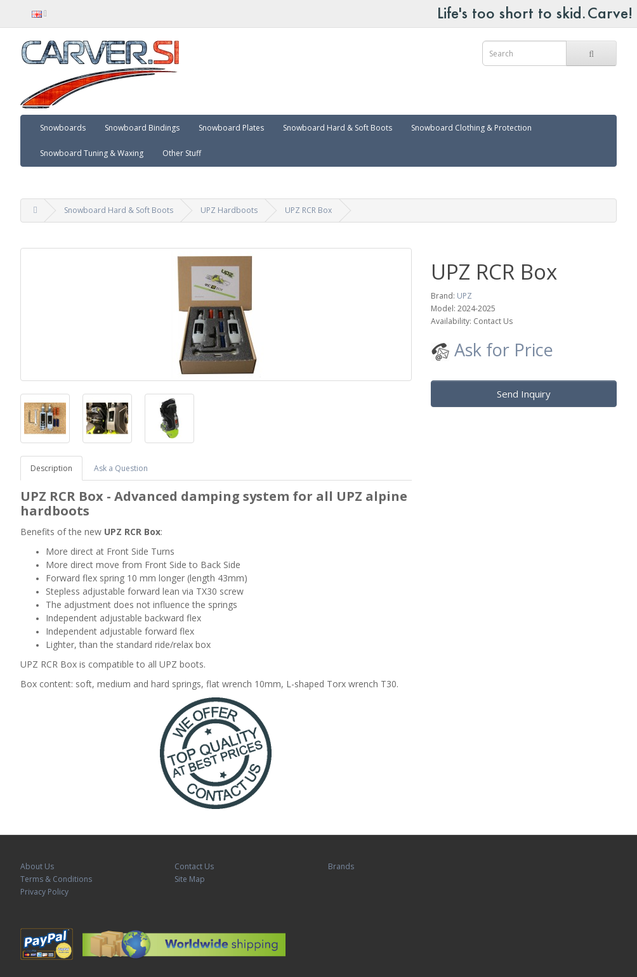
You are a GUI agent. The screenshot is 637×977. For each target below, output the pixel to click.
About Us (37, 866)
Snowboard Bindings (142, 127)
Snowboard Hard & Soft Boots (337, 127)
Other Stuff (181, 153)
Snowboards (63, 127)
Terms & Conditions (56, 879)
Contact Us (194, 866)
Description (51, 468)
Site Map (189, 879)
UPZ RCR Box (308, 210)
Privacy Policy (44, 891)
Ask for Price (492, 349)
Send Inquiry (524, 393)
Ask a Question (121, 468)
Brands (341, 866)
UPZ (464, 295)
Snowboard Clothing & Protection (471, 127)
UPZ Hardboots (229, 210)
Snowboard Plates (231, 127)
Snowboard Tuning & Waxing (91, 153)
